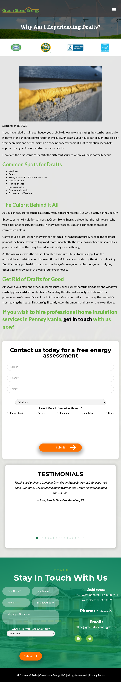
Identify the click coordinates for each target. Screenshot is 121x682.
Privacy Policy (97, 675)
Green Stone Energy (61, 219)
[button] (114, 10)
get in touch (77, 319)
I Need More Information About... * (60, 408)
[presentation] (20, 430)
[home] (20, 10)
